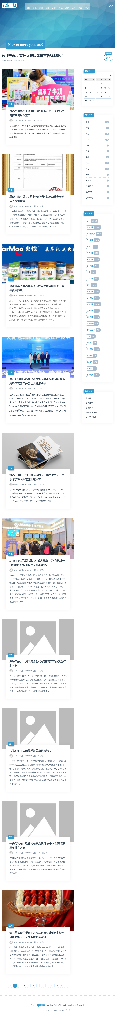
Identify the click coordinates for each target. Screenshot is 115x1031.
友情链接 (97, 198)
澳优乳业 (93, 375)
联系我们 (97, 186)
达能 (91, 272)
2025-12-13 (25, 122)
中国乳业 (94, 227)
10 (57, 997)
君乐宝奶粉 (93, 330)
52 (36, 577)
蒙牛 (92, 285)
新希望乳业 (94, 234)
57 (36, 393)
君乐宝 (92, 247)
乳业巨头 (93, 323)
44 (36, 679)
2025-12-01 (25, 954)
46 (36, 490)
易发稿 (88, 398)
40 (36, 208)
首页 (32, 6)
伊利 (92, 221)
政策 (66, 6)
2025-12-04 (25, 863)
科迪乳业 (93, 253)
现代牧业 (93, 311)
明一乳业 (93, 266)
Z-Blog (55, 1022)
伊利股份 (93, 298)
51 (36, 765)
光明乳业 (94, 304)
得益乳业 (93, 279)
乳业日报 (10, 5)
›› (66, 997)
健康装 (92, 368)
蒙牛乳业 (93, 259)
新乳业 (92, 343)
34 (36, 122)
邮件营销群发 (91, 417)
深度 (49, 6)
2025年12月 (89, 71)
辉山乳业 (93, 317)
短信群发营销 (91, 412)
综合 (83, 6)
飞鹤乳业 (93, 240)
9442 (37, 863)
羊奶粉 (92, 356)
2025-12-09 (25, 208)
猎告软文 (89, 403)
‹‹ (10, 997)
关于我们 (97, 180)
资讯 (38, 6)
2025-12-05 (25, 393)
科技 (60, 6)
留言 (108, 56)
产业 (77, 6)
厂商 (55, 6)
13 (105, 88)
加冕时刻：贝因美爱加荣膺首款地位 (32, 760)
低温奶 (92, 362)
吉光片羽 (67, 1022)
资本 (72, 6)
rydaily (15, 122)
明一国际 (93, 349)
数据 (43, 6)
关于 (97, 175)
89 (36, 954)
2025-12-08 (25, 299)
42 (36, 299)
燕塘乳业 (93, 291)
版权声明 (97, 192)
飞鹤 (91, 336)
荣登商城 (89, 408)
